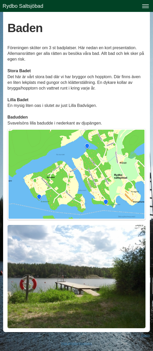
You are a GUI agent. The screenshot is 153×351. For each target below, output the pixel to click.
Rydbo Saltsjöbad (23, 6)
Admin (145, 335)
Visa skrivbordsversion (76, 343)
